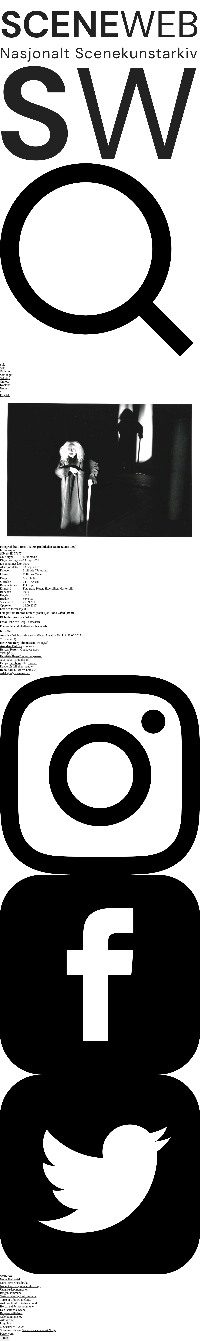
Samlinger (6, 374)
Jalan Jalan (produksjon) (14, 659)
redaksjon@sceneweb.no (15, 673)
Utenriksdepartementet (14, 1289)
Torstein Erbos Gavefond (15, 1299)
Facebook (15, 663)
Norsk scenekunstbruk (13, 1282)
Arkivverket (7, 1320)
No (3, 388)
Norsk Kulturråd (10, 1279)
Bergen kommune (10, 1292)
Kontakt (5, 385)
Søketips (5, 378)
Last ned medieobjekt (13, 608)
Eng (5, 395)
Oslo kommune (9, 1316)
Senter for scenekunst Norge (39, 1330)
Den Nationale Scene (12, 1309)
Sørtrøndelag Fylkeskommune (18, 1296)
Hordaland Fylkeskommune (17, 1306)
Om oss (4, 381)
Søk (2, 368)
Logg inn (5, 1323)
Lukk (5, 1338)
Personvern (7, 1333)
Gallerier (5, 371)
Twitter (32, 663)
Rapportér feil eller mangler (17, 666)
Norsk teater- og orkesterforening (20, 1286)
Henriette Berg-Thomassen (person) (21, 656)
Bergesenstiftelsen (11, 1313)
